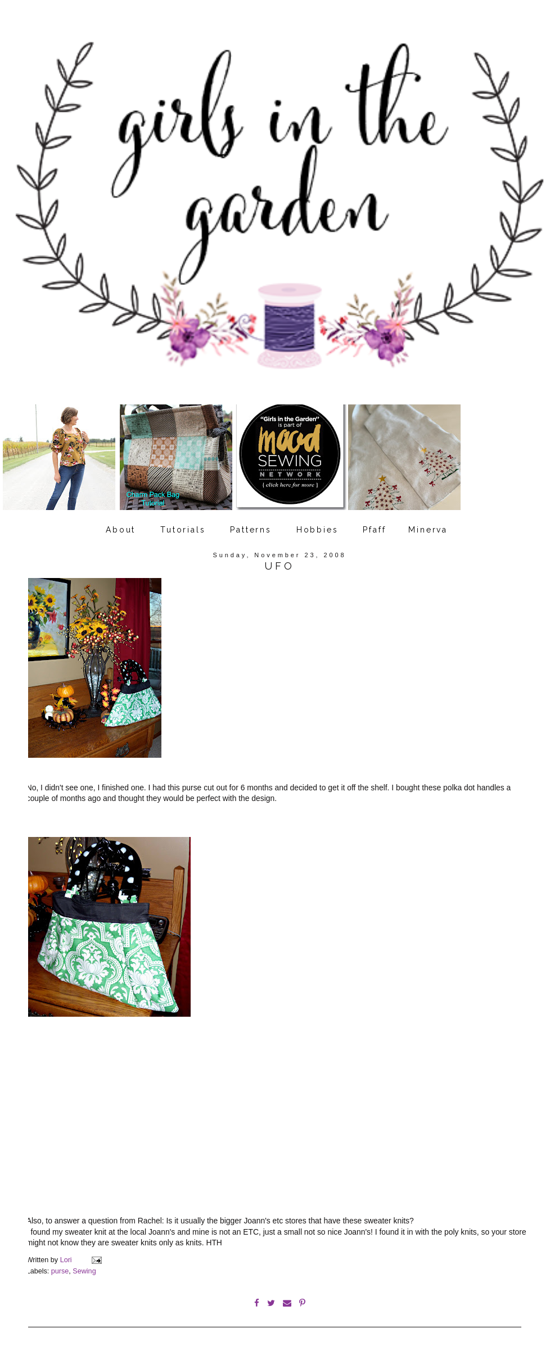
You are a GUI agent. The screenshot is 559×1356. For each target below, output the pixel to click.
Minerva (428, 529)
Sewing (84, 1271)
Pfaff (374, 529)
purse (60, 1271)
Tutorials (182, 529)
